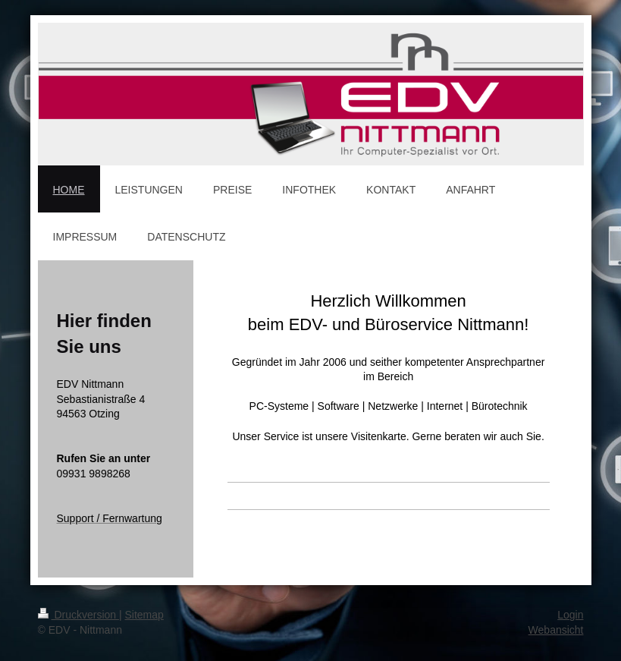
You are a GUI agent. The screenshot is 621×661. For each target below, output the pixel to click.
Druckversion (78, 615)
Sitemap (144, 615)
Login (570, 615)
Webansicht (556, 630)
